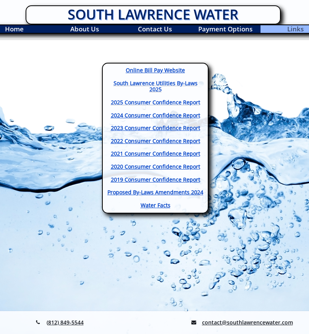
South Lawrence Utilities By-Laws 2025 (155, 86)
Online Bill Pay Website (155, 70)
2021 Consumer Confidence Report (155, 153)
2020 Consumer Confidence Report (155, 166)
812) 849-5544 (66, 322)
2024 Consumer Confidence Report (155, 115)
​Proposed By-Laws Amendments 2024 (155, 192)
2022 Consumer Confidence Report (155, 141)
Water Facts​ (155, 205)
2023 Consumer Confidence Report (155, 128)
